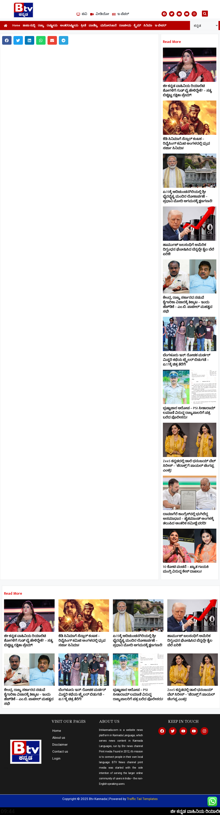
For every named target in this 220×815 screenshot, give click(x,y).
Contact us (60, 751)
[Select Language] (204, 25)
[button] (205, 14)
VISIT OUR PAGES (69, 721)
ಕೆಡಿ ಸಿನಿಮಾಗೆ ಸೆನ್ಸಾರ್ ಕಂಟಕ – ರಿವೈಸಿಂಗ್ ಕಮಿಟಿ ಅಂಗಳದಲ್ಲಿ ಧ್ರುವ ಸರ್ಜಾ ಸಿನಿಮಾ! (186, 143)
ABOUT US (109, 721)
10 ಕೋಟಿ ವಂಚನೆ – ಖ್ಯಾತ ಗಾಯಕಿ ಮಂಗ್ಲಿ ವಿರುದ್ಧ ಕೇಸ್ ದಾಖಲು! (185, 569)
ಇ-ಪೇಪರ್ (160, 25)
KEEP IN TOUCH (183, 721)
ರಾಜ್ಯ (41, 25)
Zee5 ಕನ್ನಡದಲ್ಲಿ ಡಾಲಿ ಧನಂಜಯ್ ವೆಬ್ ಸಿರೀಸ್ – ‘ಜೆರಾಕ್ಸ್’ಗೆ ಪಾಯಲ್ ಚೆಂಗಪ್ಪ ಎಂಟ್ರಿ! (189, 465)
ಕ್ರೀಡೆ (83, 25)
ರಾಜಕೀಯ (125, 25)
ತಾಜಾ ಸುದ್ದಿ (29, 25)
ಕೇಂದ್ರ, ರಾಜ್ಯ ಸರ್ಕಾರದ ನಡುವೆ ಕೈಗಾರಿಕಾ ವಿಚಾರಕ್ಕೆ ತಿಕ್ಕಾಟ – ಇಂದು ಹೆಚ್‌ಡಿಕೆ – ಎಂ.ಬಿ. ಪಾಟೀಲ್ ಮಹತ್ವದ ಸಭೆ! (187, 304)
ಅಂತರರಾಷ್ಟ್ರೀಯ (69, 25)
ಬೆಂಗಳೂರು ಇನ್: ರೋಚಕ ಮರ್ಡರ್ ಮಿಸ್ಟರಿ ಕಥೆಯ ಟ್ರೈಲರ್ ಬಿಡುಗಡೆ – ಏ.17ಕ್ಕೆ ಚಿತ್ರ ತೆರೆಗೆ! (186, 359)
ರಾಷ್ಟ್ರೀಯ (52, 25)
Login (56, 758)
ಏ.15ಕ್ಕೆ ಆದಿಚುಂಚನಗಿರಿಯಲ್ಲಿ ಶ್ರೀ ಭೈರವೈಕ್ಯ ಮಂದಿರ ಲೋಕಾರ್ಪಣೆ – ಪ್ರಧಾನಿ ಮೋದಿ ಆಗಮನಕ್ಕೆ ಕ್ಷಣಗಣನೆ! (187, 196)
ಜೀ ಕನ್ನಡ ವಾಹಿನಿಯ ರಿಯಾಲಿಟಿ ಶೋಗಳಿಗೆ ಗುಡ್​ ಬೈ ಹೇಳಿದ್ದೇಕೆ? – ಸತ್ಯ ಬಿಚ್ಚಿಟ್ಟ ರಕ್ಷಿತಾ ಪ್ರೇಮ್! (187, 90)
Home (16, 25)
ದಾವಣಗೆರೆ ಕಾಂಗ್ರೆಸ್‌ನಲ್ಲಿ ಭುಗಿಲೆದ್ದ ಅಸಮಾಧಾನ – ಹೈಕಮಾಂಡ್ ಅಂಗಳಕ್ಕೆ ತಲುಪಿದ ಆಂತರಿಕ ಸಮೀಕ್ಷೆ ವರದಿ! (188, 518)
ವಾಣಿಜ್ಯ (93, 25)
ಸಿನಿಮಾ (147, 25)
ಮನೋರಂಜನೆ (108, 25)
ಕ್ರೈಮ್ (137, 25)
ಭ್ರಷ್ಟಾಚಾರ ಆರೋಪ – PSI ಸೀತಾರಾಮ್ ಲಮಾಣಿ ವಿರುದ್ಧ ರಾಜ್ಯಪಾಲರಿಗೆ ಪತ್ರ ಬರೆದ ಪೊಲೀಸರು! (189, 412)
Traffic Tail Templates (142, 799)
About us (58, 738)
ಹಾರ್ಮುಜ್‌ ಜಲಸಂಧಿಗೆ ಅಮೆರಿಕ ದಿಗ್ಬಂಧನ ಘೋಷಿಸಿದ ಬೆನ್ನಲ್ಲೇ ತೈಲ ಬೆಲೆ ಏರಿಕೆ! (188, 249)
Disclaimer (60, 744)
